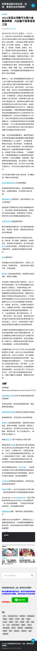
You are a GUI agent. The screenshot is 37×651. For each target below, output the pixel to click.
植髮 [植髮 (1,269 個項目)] (23, 619)
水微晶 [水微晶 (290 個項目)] (28, 619)
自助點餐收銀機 (20, 497)
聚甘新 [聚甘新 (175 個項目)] (13, 627)
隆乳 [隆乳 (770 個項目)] (10, 631)
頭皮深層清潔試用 (8, 183)
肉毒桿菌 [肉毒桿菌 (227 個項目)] (20, 627)
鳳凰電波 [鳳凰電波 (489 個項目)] (5, 633)
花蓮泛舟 (8, 439)
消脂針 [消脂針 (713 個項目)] (11, 622)
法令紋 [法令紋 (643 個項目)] (5, 622)
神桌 (3, 257)
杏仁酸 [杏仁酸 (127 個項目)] (17, 619)
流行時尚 (4, 14)
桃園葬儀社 (6, 511)
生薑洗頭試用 (7, 221)
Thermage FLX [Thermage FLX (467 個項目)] (12, 616)
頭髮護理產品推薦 (8, 412)
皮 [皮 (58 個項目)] (3, 625)
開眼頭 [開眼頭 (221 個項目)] (5, 631)
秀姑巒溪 (5, 489)
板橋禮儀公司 (7, 199)
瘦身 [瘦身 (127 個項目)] (32, 622)
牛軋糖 (12, 445)
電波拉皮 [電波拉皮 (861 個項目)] (16, 631)
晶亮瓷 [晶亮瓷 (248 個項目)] (11, 619)
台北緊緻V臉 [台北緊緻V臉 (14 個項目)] (30, 616)
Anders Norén (12, 648)
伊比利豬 (22, 467)
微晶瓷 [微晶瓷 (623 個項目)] (5, 619)
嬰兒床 (4, 246)
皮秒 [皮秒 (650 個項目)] (8, 625)
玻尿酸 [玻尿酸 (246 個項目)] (22, 622)
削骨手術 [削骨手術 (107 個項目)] (22, 616)
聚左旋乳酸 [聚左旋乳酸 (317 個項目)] (6, 627)
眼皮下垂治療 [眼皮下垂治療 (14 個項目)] (15, 625)
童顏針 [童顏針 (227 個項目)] (23, 625)
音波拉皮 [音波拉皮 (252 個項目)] (24, 631)
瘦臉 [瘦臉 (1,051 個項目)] (28, 622)
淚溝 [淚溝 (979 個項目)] (16, 622)
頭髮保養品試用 (8, 396)
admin (6, 535)
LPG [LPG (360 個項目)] (4, 616)
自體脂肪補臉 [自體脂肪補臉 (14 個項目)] (28, 627)
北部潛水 (5, 481)
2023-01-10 (12, 29)
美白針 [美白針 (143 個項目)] (29, 625)
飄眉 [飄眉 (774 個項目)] (30, 631)
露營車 (4, 274)
